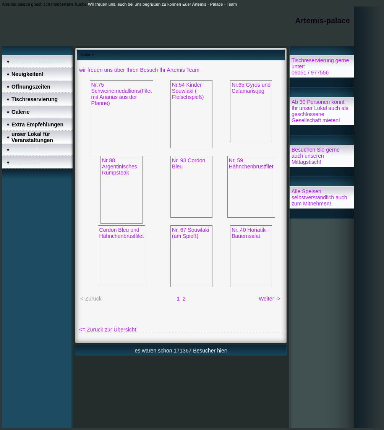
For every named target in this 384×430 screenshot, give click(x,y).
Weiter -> (269, 299)
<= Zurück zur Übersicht (107, 330)
